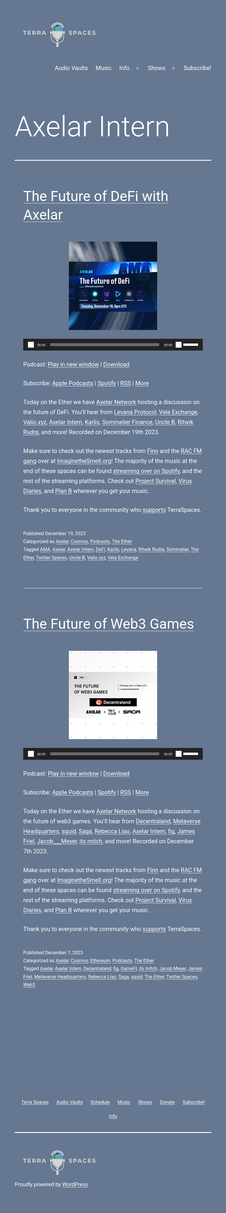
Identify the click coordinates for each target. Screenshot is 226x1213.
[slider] (104, 344)
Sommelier (178, 549)
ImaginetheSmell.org (84, 460)
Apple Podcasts (72, 383)
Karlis (92, 422)
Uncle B (165, 422)
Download (116, 364)
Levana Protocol (135, 412)
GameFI (129, 968)
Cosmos (79, 541)
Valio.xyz (34, 422)
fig (171, 831)
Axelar (62, 541)
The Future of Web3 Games (108, 623)
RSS (125, 383)
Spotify (107, 383)
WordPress (75, 1184)
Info (124, 68)
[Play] (31, 345)
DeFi (100, 549)
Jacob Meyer (172, 968)
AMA (45, 549)
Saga (85, 831)
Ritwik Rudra (151, 549)
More (142, 383)
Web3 (29, 985)
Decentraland (153, 821)
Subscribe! (197, 68)
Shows (157, 68)
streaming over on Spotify (146, 470)
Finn (152, 450)
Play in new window (73, 364)
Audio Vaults (71, 68)
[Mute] (179, 345)
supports (154, 509)
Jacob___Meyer (57, 841)
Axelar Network (116, 402)
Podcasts (100, 541)
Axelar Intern (65, 422)
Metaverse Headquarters (60, 977)
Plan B (63, 491)
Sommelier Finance (127, 422)
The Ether (122, 541)
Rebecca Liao (111, 831)
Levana (128, 549)
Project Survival (155, 480)
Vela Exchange (178, 412)
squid (69, 831)
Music (104, 68)
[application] (113, 345)
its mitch (90, 841)
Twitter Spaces (51, 557)
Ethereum (100, 960)
